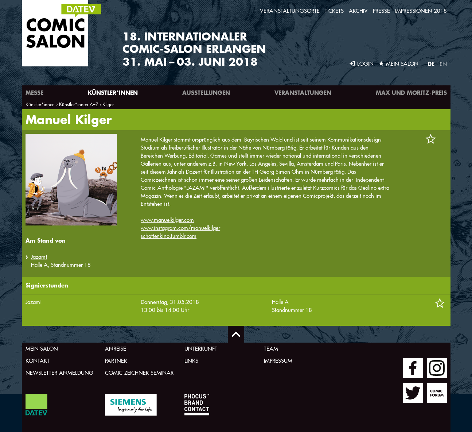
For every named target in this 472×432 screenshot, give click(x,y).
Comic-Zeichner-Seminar (139, 372)
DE (431, 64)
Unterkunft (200, 348)
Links (191, 360)
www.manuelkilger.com (167, 219)
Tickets (334, 10)
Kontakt (38, 360)
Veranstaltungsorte (290, 10)
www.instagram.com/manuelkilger (180, 227)
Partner (116, 360)
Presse (381, 10)
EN (443, 64)
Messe (34, 92)
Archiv (358, 10)
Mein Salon (42, 348)
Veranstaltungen (302, 92)
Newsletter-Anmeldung (59, 372)
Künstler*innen (113, 92)
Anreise (115, 348)
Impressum (278, 360)
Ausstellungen (206, 92)
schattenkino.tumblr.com (168, 235)
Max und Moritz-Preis (411, 92)
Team (271, 348)
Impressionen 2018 (421, 10)
